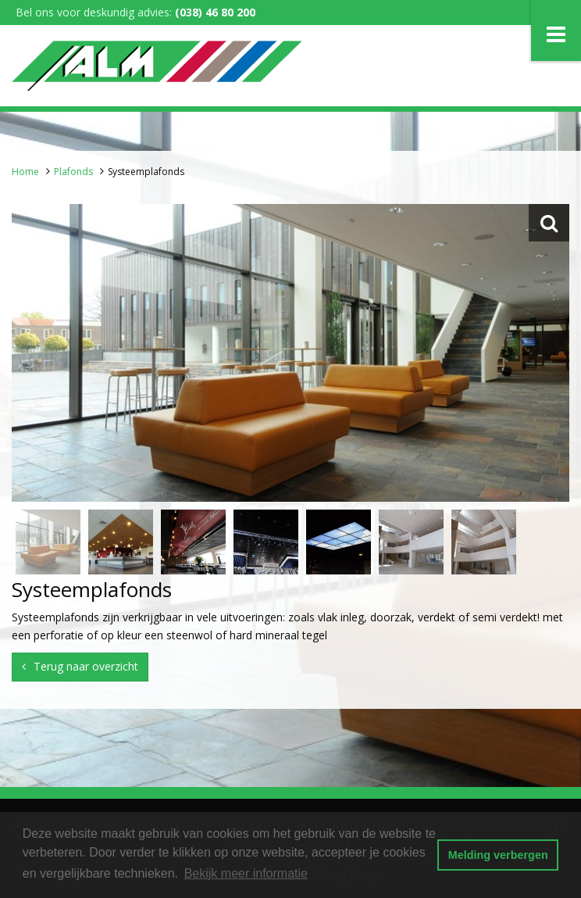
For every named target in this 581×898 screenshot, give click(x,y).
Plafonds (73, 171)
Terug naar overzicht (86, 666)
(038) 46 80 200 (215, 12)
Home (25, 171)
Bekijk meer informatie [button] (246, 873)
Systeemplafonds (146, 171)
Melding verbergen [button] (498, 855)
